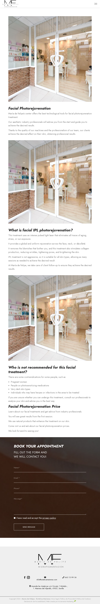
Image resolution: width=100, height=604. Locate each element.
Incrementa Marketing (67, 601)
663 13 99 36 (70, 577)
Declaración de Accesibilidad (34, 601)
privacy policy (49, 518)
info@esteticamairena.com (47, 579)
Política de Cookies (83, 599)
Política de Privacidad (68, 599)
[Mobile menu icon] (96, 3)
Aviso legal (55, 599)
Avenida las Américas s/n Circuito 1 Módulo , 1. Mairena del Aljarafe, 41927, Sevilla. (49, 587)
